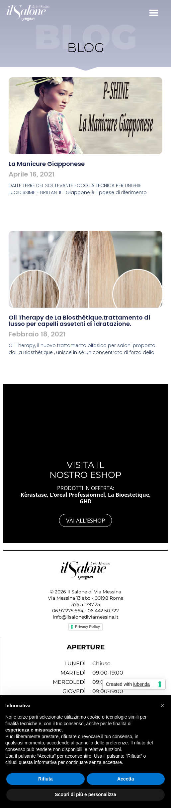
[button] (153, 12)
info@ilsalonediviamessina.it (86, 617)
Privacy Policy (87, 627)
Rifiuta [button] (45, 779)
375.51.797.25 (85, 604)
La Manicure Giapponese (47, 164)
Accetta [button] (125, 779)
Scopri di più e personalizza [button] (85, 794)
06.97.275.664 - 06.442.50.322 (85, 611)
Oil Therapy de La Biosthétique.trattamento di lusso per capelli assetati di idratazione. (79, 320)
